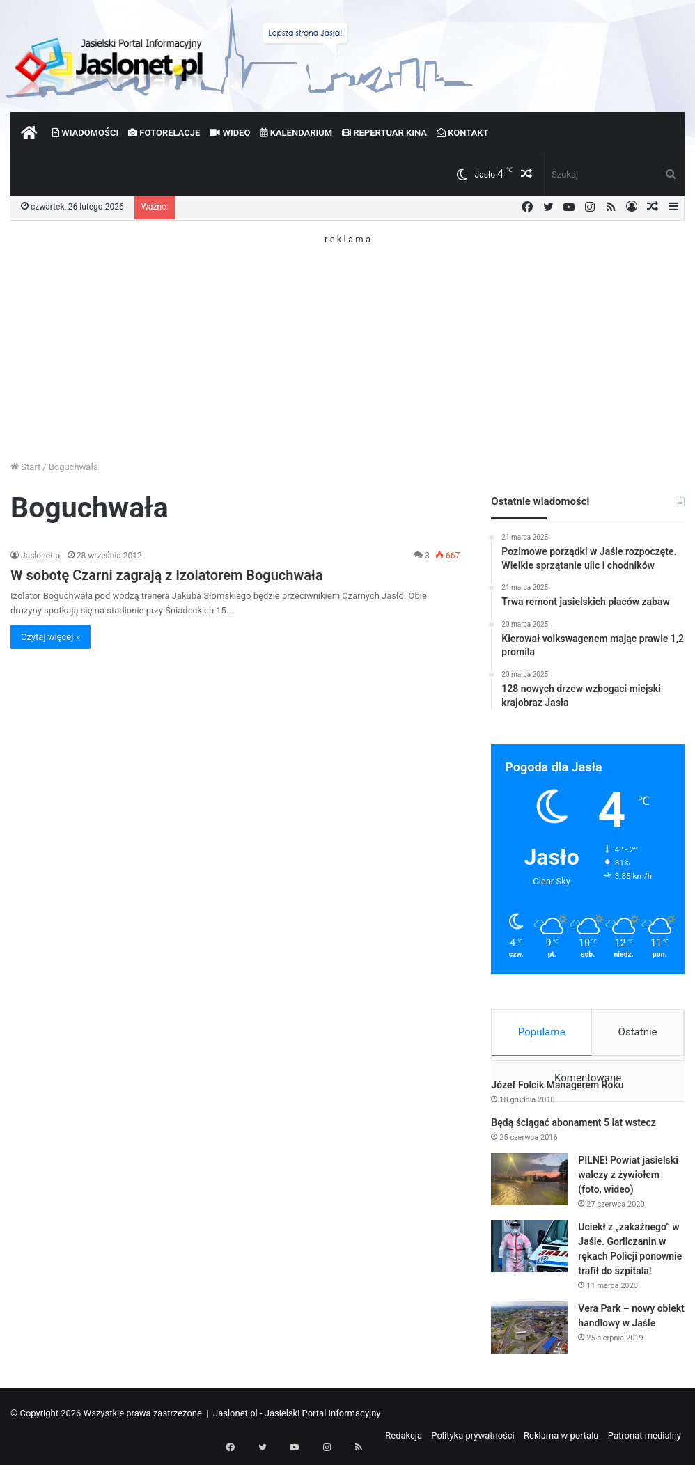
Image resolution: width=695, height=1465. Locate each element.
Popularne (541, 1032)
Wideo (230, 132)
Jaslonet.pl (41, 556)
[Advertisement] (347, 341)
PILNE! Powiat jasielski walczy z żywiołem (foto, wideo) (628, 1179)
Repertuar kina (384, 132)
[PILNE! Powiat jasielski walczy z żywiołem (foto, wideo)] (529, 1183)
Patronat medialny (644, 1439)
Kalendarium (296, 132)
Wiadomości (85, 132)
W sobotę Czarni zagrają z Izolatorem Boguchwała (166, 575)
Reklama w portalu (561, 1439)
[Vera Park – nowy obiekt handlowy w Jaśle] (529, 1332)
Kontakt (463, 132)
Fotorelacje (164, 132)
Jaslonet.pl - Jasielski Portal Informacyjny (297, 1417)
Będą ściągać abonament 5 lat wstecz (573, 1126)
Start (25, 467)
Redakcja (403, 1439)
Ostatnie (637, 1032)
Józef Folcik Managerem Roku (557, 1089)
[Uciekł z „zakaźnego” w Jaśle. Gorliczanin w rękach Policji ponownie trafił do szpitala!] (529, 1250)
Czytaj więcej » (50, 637)
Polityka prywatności (472, 1439)
